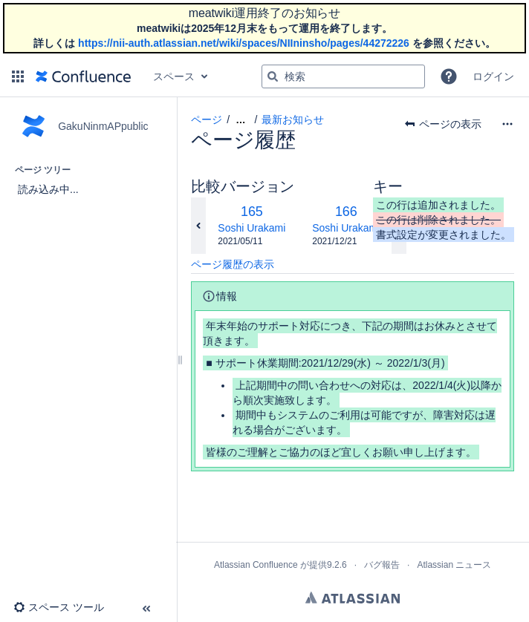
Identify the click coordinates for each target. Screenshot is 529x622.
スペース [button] (174, 76)
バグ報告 (382, 565)
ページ (206, 119)
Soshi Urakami (251, 228)
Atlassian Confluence (256, 565)
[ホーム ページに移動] (83, 76)
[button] (17, 76)
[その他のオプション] (507, 124)
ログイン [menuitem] (493, 76)
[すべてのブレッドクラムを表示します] (240, 120)
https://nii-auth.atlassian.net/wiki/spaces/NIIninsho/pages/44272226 (243, 43)
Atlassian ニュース (454, 565)
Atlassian (352, 597)
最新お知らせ (293, 119)
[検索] (273, 76)
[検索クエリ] (343, 76)
